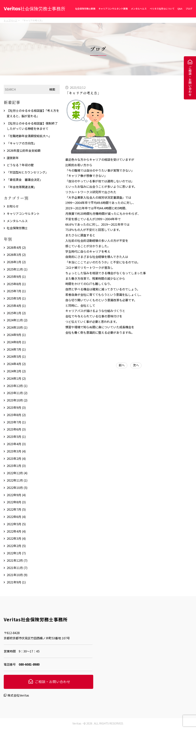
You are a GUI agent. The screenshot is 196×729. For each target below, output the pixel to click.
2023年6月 (16, 429)
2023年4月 (16, 444)
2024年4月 (16, 363)
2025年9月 (16, 276)
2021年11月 (17, 567)
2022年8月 (16, 502)
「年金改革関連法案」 (22, 187)
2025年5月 (16, 298)
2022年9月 (16, 495)
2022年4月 (16, 531)
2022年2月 (16, 545)
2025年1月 (16, 313)
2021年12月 (17, 560)
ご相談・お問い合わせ (190, 81)
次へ (136, 365)
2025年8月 (16, 284)
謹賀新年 (13, 158)
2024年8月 (16, 342)
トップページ (10, 20)
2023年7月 (16, 422)
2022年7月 (16, 509)
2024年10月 (17, 327)
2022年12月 (17, 473)
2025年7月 (16, 291)
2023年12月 (17, 385)
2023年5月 (16, 436)
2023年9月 (16, 407)
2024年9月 (16, 334)
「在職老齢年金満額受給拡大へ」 (29, 136)
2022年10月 (17, 487)
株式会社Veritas (18, 695)
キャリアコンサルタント (23, 213)
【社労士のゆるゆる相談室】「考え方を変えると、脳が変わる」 (33, 113)
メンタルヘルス (139, 8)
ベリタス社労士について (162, 8)
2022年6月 (16, 516)
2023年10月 (17, 400)
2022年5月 (16, 524)
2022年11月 (17, 480)
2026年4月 (16, 247)
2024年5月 (16, 356)
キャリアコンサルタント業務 (113, 8)
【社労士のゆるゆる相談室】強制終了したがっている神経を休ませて (32, 126)
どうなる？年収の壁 (20, 165)
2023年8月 (16, 415)
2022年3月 (16, 538)
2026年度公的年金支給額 (23, 150)
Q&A (179, 8)
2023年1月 (16, 465)
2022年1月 (16, 553)
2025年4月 (16, 305)
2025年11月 (17, 269)
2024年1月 (16, 378)
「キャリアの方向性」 (22, 143)
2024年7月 (16, 349)
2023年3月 (16, 451)
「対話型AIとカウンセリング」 (27, 172)
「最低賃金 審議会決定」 (25, 179)
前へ (122, 365)
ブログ (189, 8)
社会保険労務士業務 (85, 8)
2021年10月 (17, 575)
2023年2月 (16, 458)
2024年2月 (16, 371)
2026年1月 (16, 262)
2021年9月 (16, 582)
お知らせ (13, 206)
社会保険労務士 (17, 228)
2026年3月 (16, 254)
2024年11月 (17, 320)
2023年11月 (17, 393)
